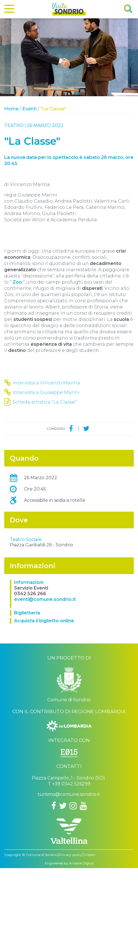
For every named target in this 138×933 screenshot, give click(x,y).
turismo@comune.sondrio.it (69, 859)
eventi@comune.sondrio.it (45, 664)
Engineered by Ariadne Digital (69, 928)
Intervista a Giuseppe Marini (46, 392)
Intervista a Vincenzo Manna (46, 383)
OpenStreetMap (100, 597)
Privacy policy (70, 919)
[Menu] (9, 10)
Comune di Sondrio (41, 919)
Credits (89, 919)
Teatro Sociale (26, 604)
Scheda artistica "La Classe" (45, 402)
